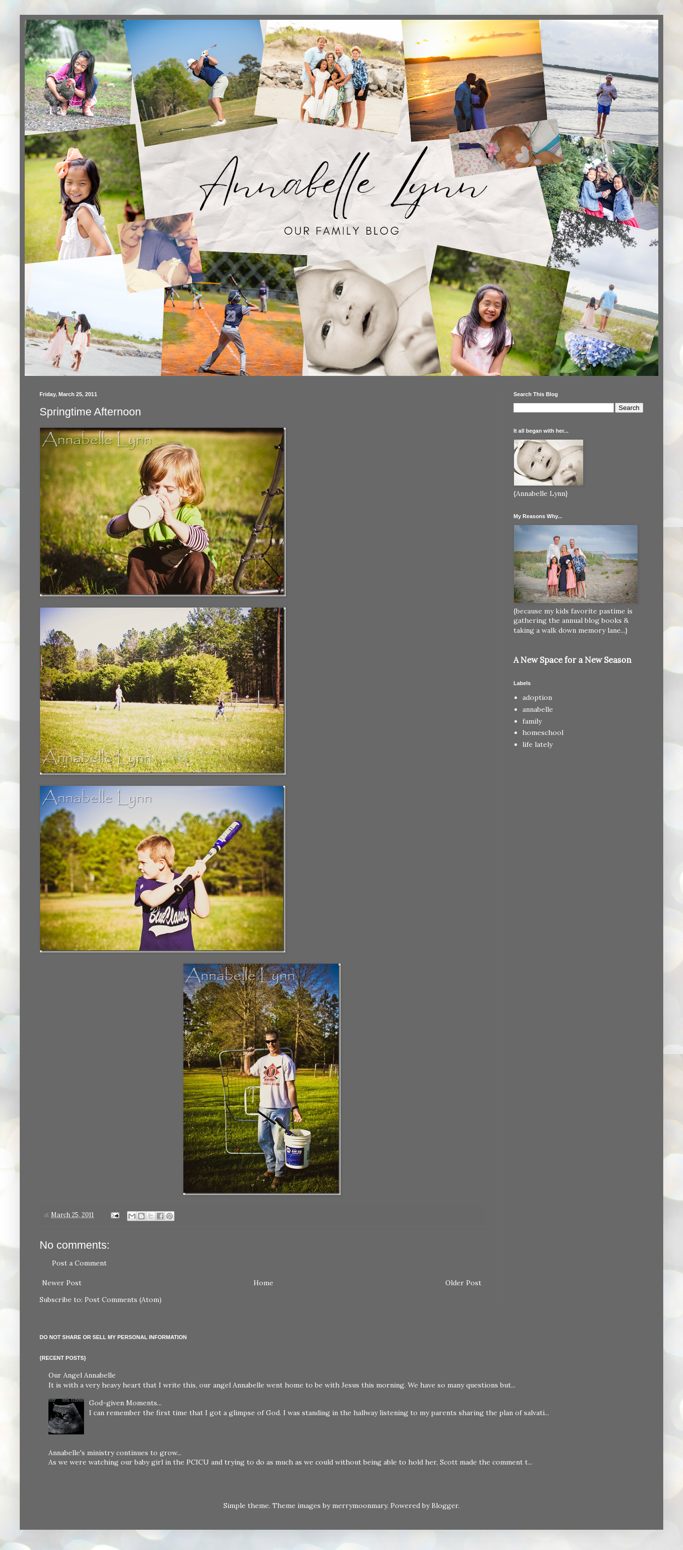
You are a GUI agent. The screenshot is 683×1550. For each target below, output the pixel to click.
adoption (537, 697)
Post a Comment (79, 1263)
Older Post (463, 1282)
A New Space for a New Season (572, 660)
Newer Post (62, 1282)
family (532, 721)
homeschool (542, 732)
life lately (537, 744)
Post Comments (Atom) (123, 1299)
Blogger (444, 1505)
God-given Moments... (125, 1402)
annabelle (537, 709)
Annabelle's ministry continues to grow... (114, 1452)
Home (263, 1282)
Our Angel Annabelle (82, 1375)
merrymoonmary (359, 1505)
